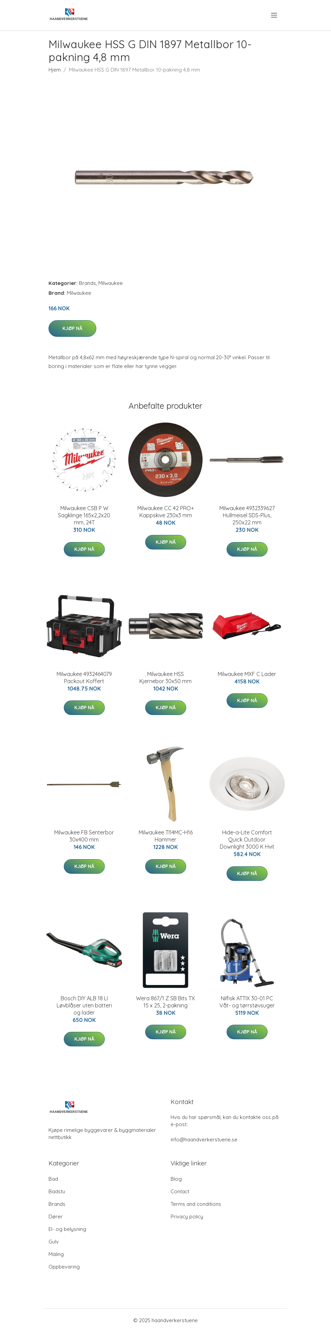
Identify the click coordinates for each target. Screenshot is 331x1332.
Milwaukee (110, 283)
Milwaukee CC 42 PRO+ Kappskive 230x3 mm (165, 512)
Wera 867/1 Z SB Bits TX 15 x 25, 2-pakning (165, 1002)
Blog (176, 1179)
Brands (87, 283)
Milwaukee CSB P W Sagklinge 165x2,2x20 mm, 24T (84, 515)
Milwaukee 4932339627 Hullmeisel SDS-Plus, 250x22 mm (247, 515)
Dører (55, 1216)
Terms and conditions (196, 1204)
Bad (53, 1179)
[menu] (275, 15)
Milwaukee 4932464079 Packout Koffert (84, 677)
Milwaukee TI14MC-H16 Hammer (166, 836)
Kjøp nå (72, 328)
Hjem (54, 69)
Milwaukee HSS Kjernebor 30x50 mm (165, 677)
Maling (56, 1254)
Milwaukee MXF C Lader (247, 674)
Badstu (56, 1191)
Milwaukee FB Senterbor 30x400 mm (84, 836)
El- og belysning (67, 1229)
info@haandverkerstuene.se (204, 1139)
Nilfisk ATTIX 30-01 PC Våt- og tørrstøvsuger (247, 1002)
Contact (180, 1191)
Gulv (53, 1241)
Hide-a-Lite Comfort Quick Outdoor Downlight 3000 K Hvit (247, 839)
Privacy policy (187, 1216)
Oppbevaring (64, 1266)
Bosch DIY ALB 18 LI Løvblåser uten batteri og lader (84, 1005)
